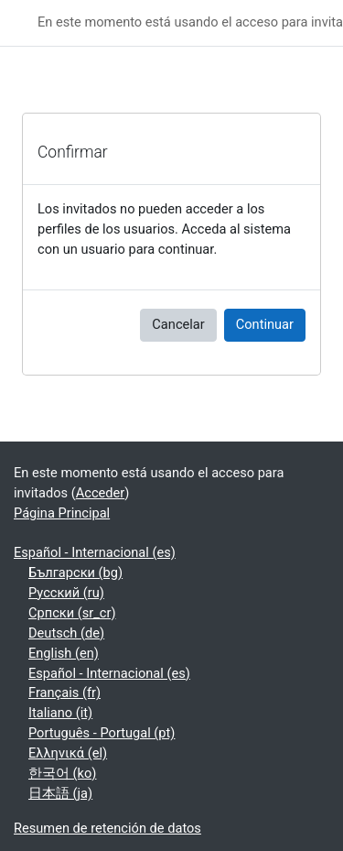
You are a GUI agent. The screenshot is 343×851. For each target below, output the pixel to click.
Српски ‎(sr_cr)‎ (72, 613)
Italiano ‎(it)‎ (60, 712)
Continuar (265, 324)
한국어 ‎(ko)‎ (62, 773)
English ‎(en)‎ (63, 653)
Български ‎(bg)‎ (75, 572)
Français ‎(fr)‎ (64, 692)
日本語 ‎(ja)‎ (60, 793)
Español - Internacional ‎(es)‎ (95, 552)
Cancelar (178, 324)
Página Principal (62, 513)
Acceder (100, 493)
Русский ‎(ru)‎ (66, 592)
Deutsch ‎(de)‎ (66, 633)
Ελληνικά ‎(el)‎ (67, 753)
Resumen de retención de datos (107, 828)
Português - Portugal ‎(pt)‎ (101, 733)
